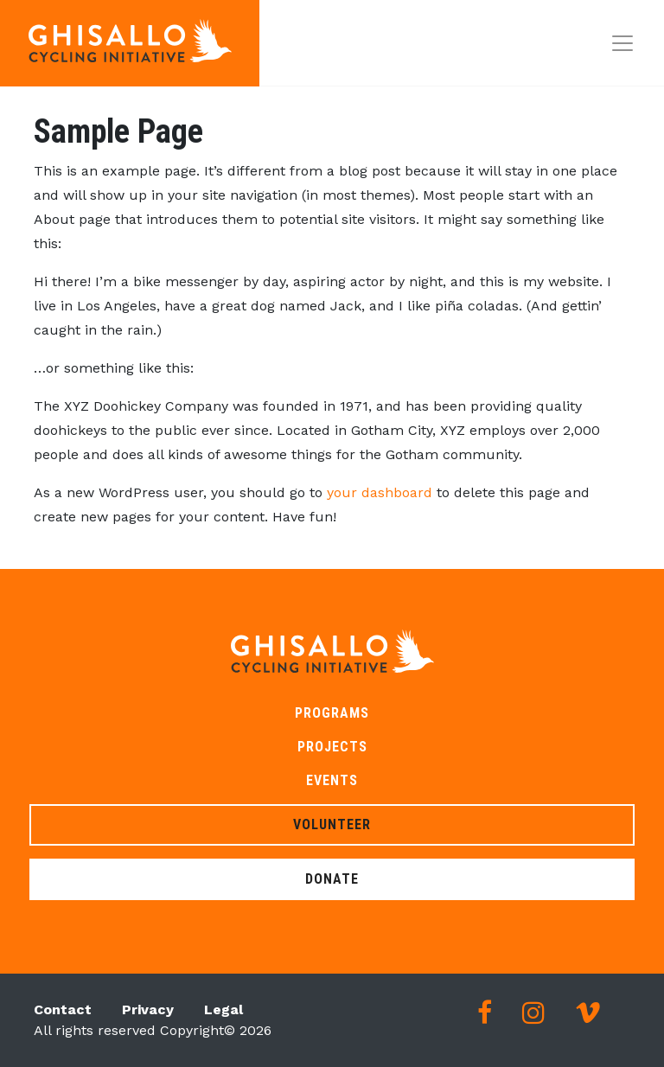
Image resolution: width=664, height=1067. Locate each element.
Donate (332, 879)
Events (332, 780)
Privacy (148, 1009)
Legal (223, 1009)
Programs (332, 713)
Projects (332, 746)
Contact (63, 1009)
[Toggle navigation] (622, 43)
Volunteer (332, 824)
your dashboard (379, 492)
